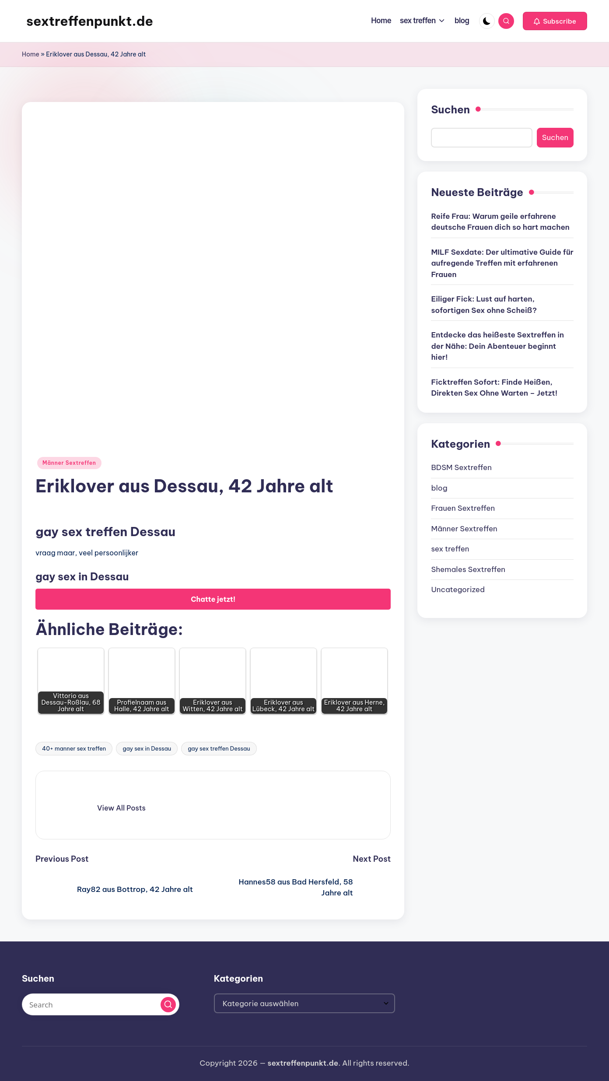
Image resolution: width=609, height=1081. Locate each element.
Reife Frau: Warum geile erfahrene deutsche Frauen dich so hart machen (500, 221)
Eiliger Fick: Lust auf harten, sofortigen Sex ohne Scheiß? (484, 304)
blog (439, 488)
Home (30, 54)
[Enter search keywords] (100, 1004)
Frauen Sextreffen (463, 508)
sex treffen (450, 549)
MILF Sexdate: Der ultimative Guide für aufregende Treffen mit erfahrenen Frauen (502, 263)
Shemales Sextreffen (468, 569)
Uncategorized (458, 589)
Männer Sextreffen (69, 463)
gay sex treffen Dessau (219, 748)
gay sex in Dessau (146, 748)
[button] (555, 21)
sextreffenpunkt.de (89, 21)
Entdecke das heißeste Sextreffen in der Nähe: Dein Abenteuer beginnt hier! (497, 346)
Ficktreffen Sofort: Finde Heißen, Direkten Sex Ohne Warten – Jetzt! (494, 387)
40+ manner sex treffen (74, 748)
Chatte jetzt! (213, 599)
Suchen (450, 109)
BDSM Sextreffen (461, 467)
